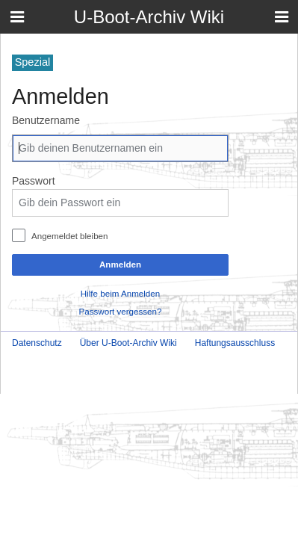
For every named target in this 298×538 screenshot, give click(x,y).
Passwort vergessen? (120, 311)
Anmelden (120, 264)
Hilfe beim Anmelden (120, 293)
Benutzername (46, 120)
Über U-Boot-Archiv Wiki (128, 343)
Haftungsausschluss (235, 343)
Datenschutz (37, 343)
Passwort (33, 181)
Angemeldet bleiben (69, 236)
